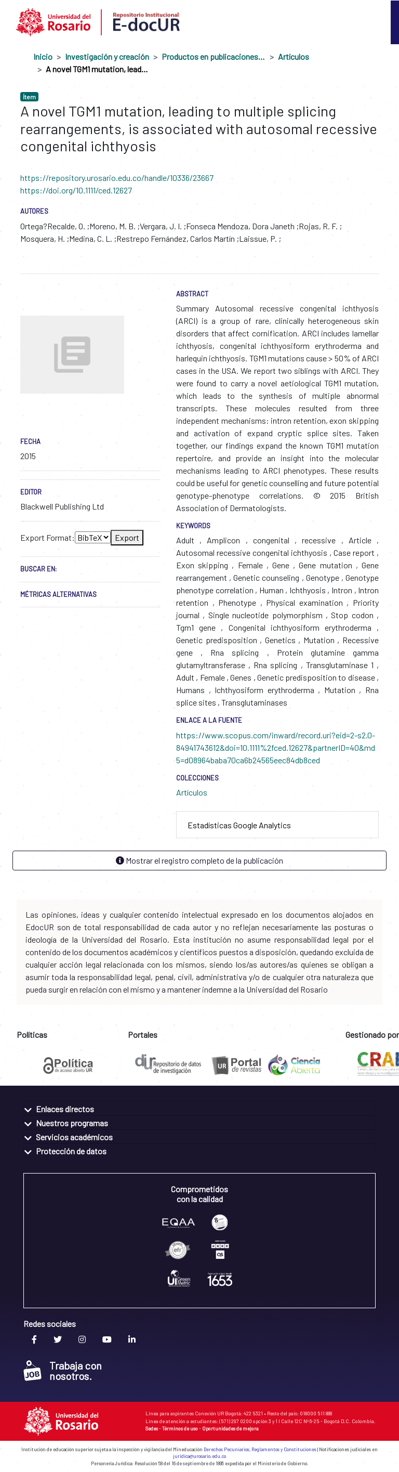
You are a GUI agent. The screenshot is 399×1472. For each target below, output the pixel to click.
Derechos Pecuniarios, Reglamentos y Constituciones (260, 1449)
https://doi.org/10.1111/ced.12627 (76, 190)
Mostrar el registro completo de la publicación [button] (199, 860)
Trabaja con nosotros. (62, 1370)
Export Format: (47, 537)
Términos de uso (180, 1428)
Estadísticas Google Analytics (239, 825)
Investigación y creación (107, 56)
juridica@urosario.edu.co (199, 1456)
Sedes (151, 1428)
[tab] (277, 825)
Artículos (293, 56)
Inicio (42, 56)
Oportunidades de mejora (230, 1428)
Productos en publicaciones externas (213, 56)
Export (127, 537)
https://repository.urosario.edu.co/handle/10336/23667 (117, 178)
